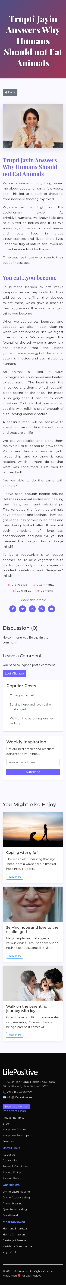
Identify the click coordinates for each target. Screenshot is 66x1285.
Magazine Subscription (18, 1135)
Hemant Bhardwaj (15, 1228)
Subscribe (33, 772)
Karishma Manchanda (17, 1246)
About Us (9, 1154)
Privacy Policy (12, 1172)
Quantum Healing (15, 1209)
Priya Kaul (9, 1252)
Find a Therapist (13, 1117)
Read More (14, 876)
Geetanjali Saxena (14, 1240)
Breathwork (11, 1215)
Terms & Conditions (15, 1166)
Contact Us (10, 1160)
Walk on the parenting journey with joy (32, 721)
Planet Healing (13, 1203)
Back (10, 92)
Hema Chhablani (14, 1234)
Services (8, 1141)
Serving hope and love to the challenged (30, 707)
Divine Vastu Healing (16, 1191)
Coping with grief (22, 695)
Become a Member (16, 1106)
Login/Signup (14, 673)
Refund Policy (12, 1178)
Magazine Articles (14, 1129)
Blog (6, 1123)
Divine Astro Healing (16, 1197)
